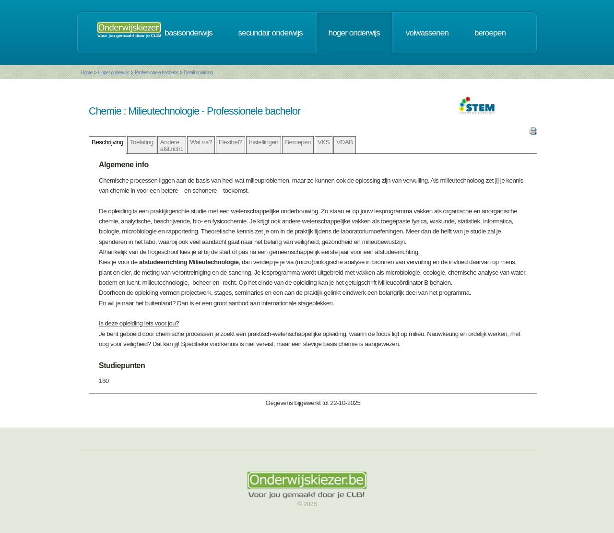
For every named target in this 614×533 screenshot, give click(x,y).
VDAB (344, 142)
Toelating (142, 142)
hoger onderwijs (354, 32)
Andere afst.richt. (172, 145)
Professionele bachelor (156, 72)
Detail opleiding (198, 72)
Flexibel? (230, 142)
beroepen (490, 32)
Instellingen (263, 142)
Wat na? (201, 142)
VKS (324, 142)
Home (87, 72)
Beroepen (298, 142)
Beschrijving (107, 142)
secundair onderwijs (270, 32)
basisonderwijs (189, 32)
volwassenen (427, 32)
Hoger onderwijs (113, 72)
